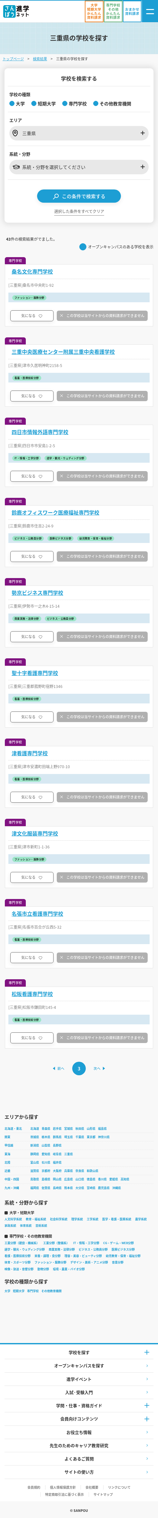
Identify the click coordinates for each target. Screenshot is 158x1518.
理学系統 (77, 1219)
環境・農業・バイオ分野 (69, 1269)
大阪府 (57, 1171)
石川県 (46, 1162)
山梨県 (46, 1145)
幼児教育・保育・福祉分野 (123, 1256)
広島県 (68, 1179)
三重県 (68, 1154)
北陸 (7, 1162)
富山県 (34, 1162)
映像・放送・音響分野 (19, 1269)
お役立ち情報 (79, 1432)
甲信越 (9, 1145)
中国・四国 (12, 1179)
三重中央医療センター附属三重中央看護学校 (63, 351)
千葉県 (79, 1137)
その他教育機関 (51, 1291)
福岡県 (34, 1188)
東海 (7, 1154)
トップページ (13, 58)
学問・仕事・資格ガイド (79, 1405)
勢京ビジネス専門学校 (37, 592)
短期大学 (19, 1291)
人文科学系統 (13, 1219)
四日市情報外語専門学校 (40, 432)
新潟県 (34, 1145)
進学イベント (79, 1379)
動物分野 (43, 1269)
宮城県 (68, 1128)
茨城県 (34, 1137)
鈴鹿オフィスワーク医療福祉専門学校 (55, 512)
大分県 (79, 1188)
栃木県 (46, 1137)
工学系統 (92, 1219)
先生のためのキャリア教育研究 (79, 1445)
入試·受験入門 (79, 1392)
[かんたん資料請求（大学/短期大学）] (94, 11)
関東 (7, 1137)
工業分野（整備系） (56, 1243)
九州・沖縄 (12, 1188)
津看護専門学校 (30, 753)
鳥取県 (34, 1179)
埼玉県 (68, 1137)
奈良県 (79, 1171)
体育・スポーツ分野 (18, 1262)
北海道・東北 (13, 1128)
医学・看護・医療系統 (116, 1219)
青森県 (46, 1128)
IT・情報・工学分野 (86, 1243)
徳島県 (91, 1179)
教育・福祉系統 (36, 1219)
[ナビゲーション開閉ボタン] (150, 11)
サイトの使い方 (79, 1472)
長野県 (57, 1145)
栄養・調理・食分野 (48, 1256)
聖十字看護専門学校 (35, 673)
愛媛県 (113, 1179)
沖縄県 (116, 1188)
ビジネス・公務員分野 (93, 1249)
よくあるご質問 (79, 1458)
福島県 (102, 1128)
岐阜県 (57, 1154)
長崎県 (57, 1188)
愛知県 (46, 1154)
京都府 (46, 1171)
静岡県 (34, 1154)
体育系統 (26, 1225)
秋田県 (79, 1128)
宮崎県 (91, 1188)
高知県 (125, 1179)
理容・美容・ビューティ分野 (83, 1256)
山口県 (79, 1179)
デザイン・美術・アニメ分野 (89, 1262)
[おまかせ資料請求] (132, 11)
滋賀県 (34, 1171)
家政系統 (10, 1225)
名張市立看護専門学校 (37, 913)
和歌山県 (92, 1171)
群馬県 (57, 1137)
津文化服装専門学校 (35, 833)
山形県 (91, 1128)
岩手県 (57, 1128)
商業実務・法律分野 (62, 1249)
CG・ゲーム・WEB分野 (118, 1243)
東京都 (91, 1137)
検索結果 (40, 58)
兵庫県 (68, 1171)
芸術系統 (41, 1225)
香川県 (102, 1179)
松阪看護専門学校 (32, 994)
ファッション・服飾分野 (50, 1262)
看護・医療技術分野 (18, 1256)
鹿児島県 (104, 1188)
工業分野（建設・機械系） (22, 1243)
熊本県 (68, 1188)
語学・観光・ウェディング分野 (25, 1249)
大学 (7, 1291)
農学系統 (141, 1219)
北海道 (34, 1128)
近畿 (7, 1171)
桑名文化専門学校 (32, 271)
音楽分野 (117, 1262)
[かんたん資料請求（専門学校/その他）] (113, 11)
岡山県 (57, 1179)
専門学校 (33, 1291)
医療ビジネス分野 (123, 1249)
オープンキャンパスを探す (79, 1365)
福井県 (57, 1162)
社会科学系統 (58, 1219)
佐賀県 (46, 1188)
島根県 (46, 1179)
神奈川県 (104, 1137)
